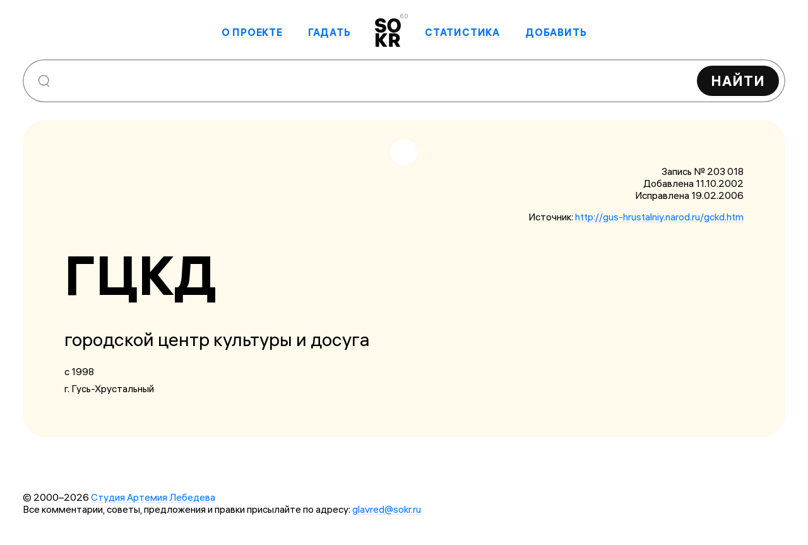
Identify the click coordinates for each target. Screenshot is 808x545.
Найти (738, 81)
